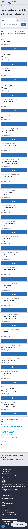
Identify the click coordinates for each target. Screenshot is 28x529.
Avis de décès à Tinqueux (7, 431)
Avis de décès (4, 5)
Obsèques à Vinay (5, 435)
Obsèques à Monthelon (7, 432)
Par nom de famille (8, 20)
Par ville (20, 20)
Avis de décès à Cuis (6, 439)
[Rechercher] (23, 24)
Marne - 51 (12, 5)
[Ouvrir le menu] (3, 2)
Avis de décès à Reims (7, 424)
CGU (9, 524)
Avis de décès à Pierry (6, 434)
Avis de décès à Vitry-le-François (9, 429)
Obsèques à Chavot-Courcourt (9, 437)
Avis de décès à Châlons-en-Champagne (11, 426)
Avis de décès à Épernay (7, 428)
